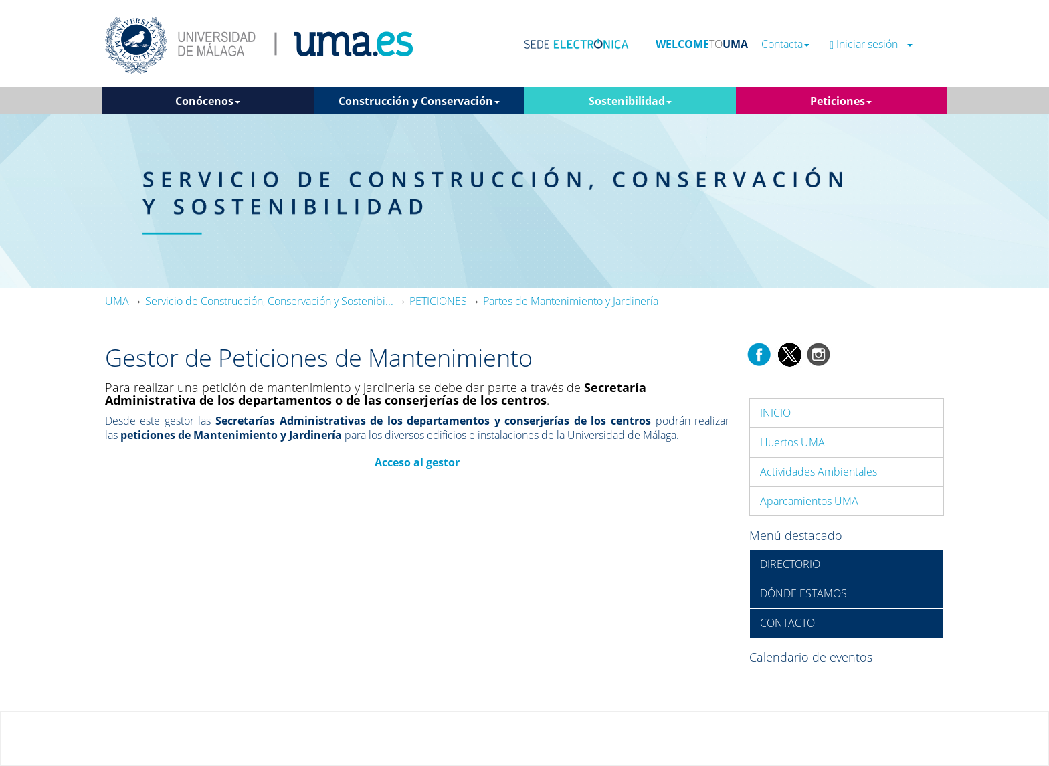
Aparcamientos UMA (809, 501)
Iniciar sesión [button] (871, 44)
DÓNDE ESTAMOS (803, 593)
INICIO (775, 412)
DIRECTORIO (790, 564)
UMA (117, 301)
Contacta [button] (785, 44)
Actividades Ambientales (818, 471)
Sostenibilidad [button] (630, 101)
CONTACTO (787, 622)
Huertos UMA (792, 442)
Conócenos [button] (207, 101)
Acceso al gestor (417, 462)
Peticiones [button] (841, 101)
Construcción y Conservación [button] (419, 101)
